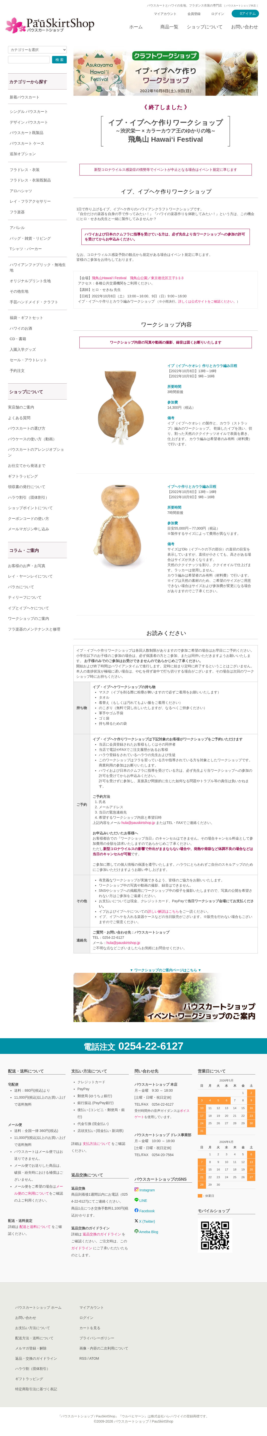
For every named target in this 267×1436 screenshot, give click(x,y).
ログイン (217, 14)
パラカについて (21, 599)
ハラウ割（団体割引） (32, 1369)
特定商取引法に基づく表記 (36, 1389)
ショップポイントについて (30, 520)
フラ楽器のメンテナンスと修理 (34, 641)
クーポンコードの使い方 (28, 531)
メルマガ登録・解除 (31, 1348)
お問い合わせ (244, 26)
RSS (83, 1358)
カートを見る (89, 1328)
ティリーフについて (25, 610)
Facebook (144, 1211)
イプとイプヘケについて (28, 620)
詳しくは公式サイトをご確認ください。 (207, 301)
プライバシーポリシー (96, 1338)
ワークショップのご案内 (28, 631)
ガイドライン (81, 1248)
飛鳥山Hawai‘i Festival (109, 278)
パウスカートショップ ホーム (38, 1307)
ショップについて (205, 26)
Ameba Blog (146, 1232)
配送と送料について (35, 1227)
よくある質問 (19, 430)
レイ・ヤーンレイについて (30, 588)
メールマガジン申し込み (28, 541)
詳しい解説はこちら (163, 911)
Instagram (144, 1190)
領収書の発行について (26, 499)
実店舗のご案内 (21, 419)
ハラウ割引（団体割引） (28, 510)
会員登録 (194, 14)
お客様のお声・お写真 (26, 578)
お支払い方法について (32, 1328)
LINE (140, 1201)
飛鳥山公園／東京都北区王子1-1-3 (157, 278)
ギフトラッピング (23, 489)
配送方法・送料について (34, 1338)
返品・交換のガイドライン (36, 1358)
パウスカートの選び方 (26, 441)
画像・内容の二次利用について (103, 1348)
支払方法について (97, 1144)
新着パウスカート (25, 97)
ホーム (136, 26)
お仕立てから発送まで (26, 478)
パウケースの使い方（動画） (32, 451)
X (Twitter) (144, 1221)
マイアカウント (165, 14)
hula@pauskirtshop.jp (138, 823)
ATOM (94, 1358)
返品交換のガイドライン (102, 1234)
